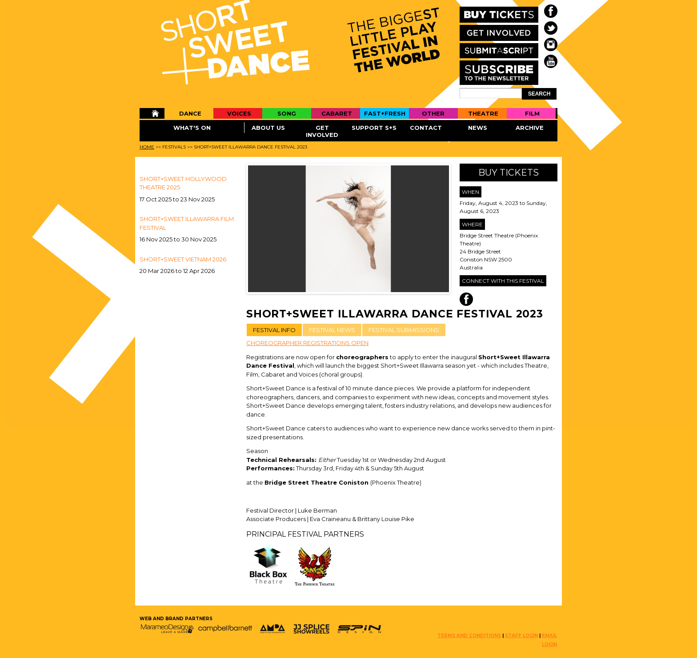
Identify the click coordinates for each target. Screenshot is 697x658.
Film (532, 113)
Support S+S (374, 127)
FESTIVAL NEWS (332, 329)
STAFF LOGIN (521, 635)
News (477, 127)
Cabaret (336, 113)
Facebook (466, 299)
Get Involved (322, 131)
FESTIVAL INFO (274, 329)
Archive (530, 127)
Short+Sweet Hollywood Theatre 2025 (183, 183)
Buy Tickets (508, 172)
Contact (426, 127)
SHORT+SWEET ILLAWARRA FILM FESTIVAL (187, 223)
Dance (190, 113)
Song (286, 113)
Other (433, 113)
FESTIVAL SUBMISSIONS (404, 329)
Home (152, 113)
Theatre (483, 113)
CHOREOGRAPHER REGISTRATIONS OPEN (307, 342)
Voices (239, 113)
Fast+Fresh (384, 113)
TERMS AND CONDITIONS (469, 635)
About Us (268, 127)
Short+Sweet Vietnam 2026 (183, 259)
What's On (192, 127)
